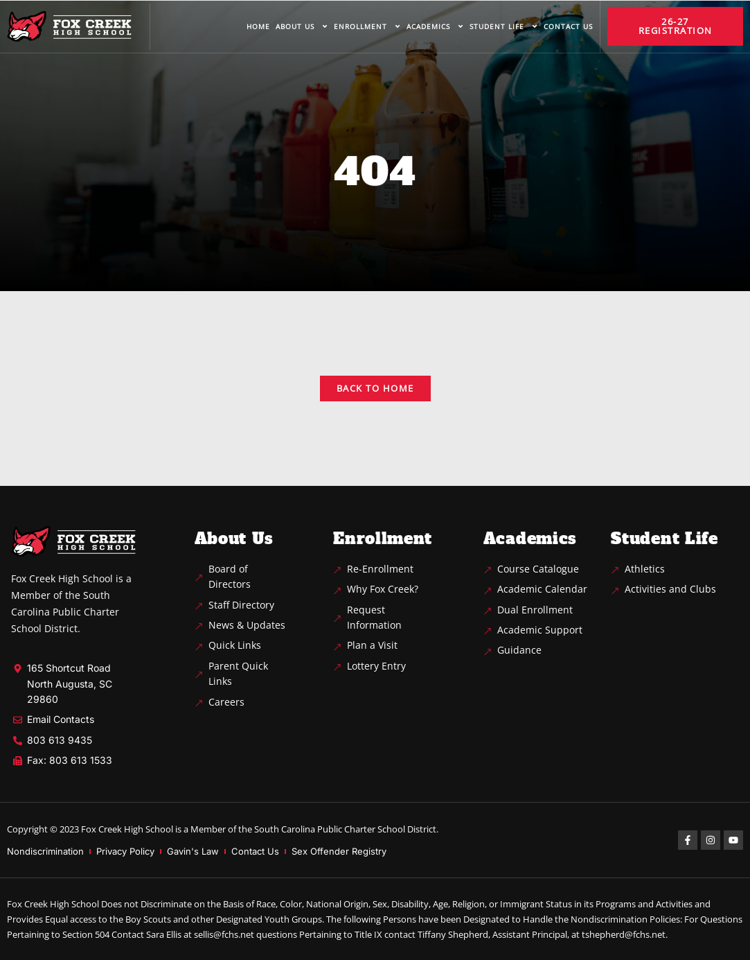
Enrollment (367, 26)
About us (302, 26)
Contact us (568, 26)
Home (258, 26)
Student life (504, 26)
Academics (435, 26)
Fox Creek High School (127, 829)
